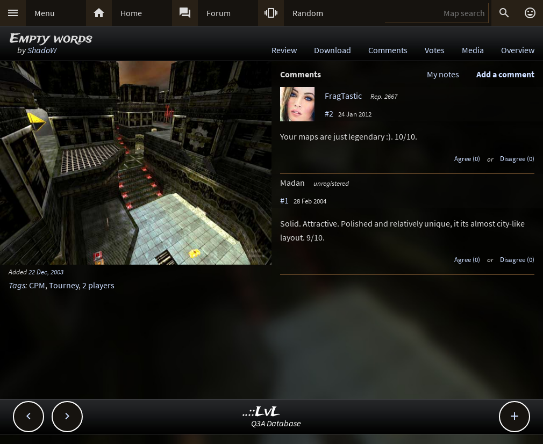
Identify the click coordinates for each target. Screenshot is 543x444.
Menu (44, 13)
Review (284, 50)
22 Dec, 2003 (45, 271)
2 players (98, 285)
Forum (218, 13)
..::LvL (262, 412)
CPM (37, 285)
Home (131, 13)
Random (307, 13)
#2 (329, 113)
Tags (17, 285)
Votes (435, 50)
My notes (443, 74)
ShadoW (41, 50)
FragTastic (343, 95)
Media (473, 50)
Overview (517, 50)
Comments (388, 50)
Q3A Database (276, 423)
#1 (284, 200)
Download (332, 50)
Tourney (63, 285)
